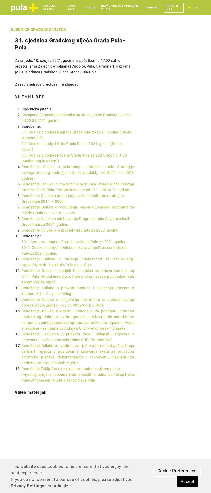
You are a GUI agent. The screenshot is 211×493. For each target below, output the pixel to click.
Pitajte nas (172, 7)
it (197, 7)
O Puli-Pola (73, 7)
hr (190, 7)
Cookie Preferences (177, 470)
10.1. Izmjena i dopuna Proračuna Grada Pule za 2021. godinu (74, 242)
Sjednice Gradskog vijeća (38, 29)
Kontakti (153, 7)
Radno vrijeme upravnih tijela (119, 7)
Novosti (92, 7)
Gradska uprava (49, 7)
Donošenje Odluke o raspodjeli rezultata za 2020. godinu (69, 230)
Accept (188, 481)
